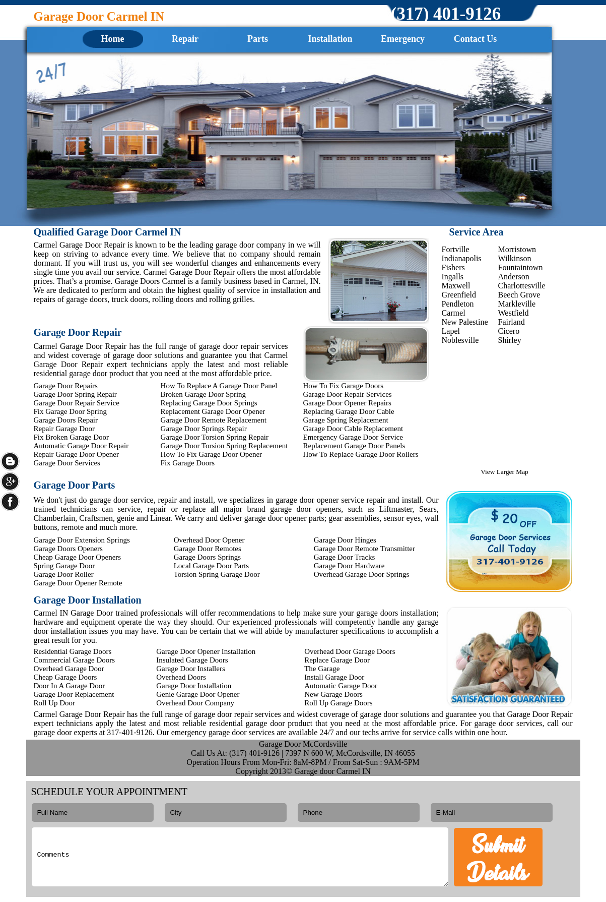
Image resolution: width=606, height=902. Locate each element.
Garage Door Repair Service (76, 403)
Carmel (453, 313)
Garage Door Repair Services (347, 394)
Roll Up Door (55, 703)
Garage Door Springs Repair (204, 429)
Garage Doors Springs (207, 557)
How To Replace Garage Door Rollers (361, 454)
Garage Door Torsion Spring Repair (214, 437)
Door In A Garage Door (69, 686)
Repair (185, 39)
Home (112, 39)
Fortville (455, 249)
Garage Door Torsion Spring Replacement (224, 446)
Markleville (517, 303)
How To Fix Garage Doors (343, 386)
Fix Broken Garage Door (71, 437)
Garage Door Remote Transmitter (364, 549)
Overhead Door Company (195, 703)
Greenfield (459, 294)
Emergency (403, 39)
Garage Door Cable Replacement (353, 429)
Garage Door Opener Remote (78, 583)
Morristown (517, 249)
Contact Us (475, 39)
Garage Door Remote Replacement (213, 420)
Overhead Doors (181, 677)
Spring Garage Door (64, 566)
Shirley (509, 340)
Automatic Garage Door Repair (81, 446)
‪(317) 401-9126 (446, 14)
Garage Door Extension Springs (82, 540)
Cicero (509, 331)
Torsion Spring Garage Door (217, 574)
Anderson (513, 276)
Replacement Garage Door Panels (354, 446)
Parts (257, 39)
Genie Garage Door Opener (197, 694)
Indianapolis (462, 258)
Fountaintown (520, 267)
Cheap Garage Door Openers (77, 557)
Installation (330, 39)
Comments (240, 856)
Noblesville (460, 340)
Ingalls (453, 276)
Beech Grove (519, 294)
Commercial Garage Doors (74, 660)
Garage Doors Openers (68, 549)
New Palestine (465, 322)
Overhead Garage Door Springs (362, 574)
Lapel (451, 331)
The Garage (322, 669)
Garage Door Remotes (207, 549)
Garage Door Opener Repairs (347, 403)
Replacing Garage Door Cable (348, 411)
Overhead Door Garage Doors (349, 651)
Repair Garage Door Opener (76, 454)
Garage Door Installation (193, 686)
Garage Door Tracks (344, 557)
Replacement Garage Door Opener (213, 411)
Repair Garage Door (64, 429)
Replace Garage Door (337, 660)
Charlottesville (522, 285)
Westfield (513, 313)
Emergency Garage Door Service (353, 437)
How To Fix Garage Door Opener (211, 454)
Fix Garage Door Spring (70, 411)
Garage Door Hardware (349, 566)
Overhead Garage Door (69, 669)
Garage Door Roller (64, 574)
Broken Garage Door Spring (203, 394)
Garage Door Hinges (345, 540)
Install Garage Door (334, 677)
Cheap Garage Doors (65, 677)
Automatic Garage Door (340, 686)
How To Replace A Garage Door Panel (219, 386)
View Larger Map (504, 471)
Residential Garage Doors (73, 651)
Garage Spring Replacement (345, 420)
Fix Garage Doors (188, 463)
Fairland (511, 322)
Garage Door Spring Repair (75, 394)
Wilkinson (514, 258)
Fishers (453, 267)
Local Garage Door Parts (211, 566)
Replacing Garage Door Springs (209, 403)
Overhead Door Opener (209, 540)
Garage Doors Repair (66, 420)
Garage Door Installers (190, 669)
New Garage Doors (333, 694)
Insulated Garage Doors (192, 660)
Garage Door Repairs (66, 386)
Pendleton (458, 303)
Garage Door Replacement (74, 694)
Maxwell (456, 285)
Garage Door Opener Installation (205, 651)
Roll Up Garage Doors (338, 703)
